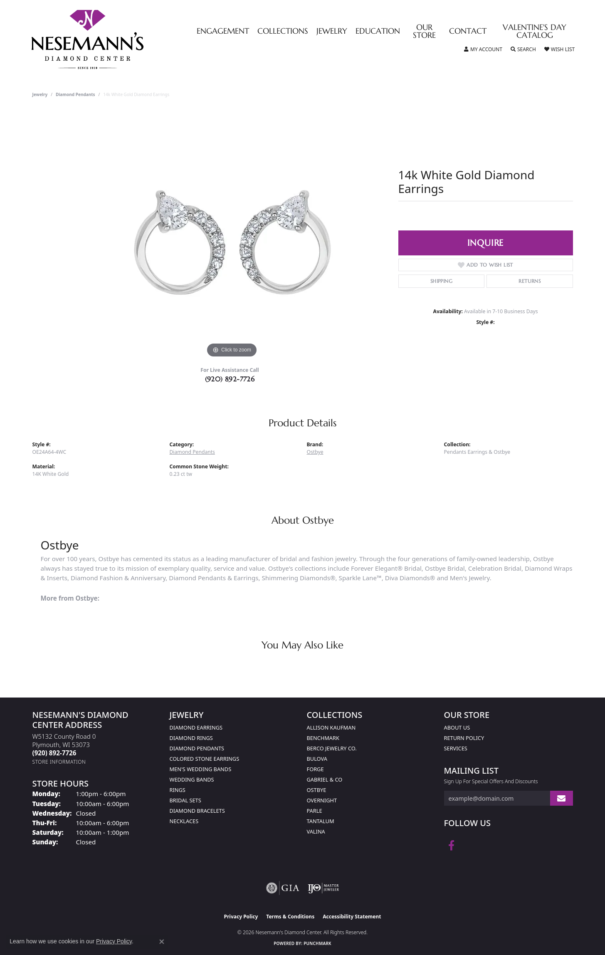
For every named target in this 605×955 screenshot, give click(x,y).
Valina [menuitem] (316, 831)
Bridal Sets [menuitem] (185, 800)
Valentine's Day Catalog (534, 31)
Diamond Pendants (75, 94)
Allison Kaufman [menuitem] (331, 727)
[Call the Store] (54, 753)
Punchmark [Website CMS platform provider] (317, 943)
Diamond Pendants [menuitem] (197, 748)
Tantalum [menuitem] (320, 821)
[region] (232, 235)
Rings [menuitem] (177, 790)
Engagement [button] (223, 31)
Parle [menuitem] (314, 810)
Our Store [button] (424, 31)
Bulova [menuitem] (317, 758)
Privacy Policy (241, 916)
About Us (457, 727)
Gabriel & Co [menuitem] (325, 779)
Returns (530, 281)
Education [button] (378, 31)
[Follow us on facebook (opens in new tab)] (451, 846)
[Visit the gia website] (282, 888)
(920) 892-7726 (230, 379)
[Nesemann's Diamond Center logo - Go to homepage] (113, 39)
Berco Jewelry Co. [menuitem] (332, 748)
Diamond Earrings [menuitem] (196, 727)
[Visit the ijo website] (323, 888)
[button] (483, 49)
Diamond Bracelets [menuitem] (197, 810)
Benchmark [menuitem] (323, 738)
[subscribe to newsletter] (561, 798)
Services (455, 748)
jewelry (40, 94)
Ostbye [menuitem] (316, 790)
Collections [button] (282, 31)
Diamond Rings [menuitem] (191, 738)
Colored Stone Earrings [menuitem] (205, 758)
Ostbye (315, 451)
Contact (467, 31)
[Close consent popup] (161, 941)
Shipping (441, 281)
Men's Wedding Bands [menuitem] (201, 769)
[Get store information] (59, 761)
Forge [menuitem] (315, 769)
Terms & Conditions (290, 916)
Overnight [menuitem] (322, 800)
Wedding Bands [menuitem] (192, 779)
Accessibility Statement (352, 916)
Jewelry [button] (331, 31)
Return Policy (464, 738)
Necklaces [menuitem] (184, 821)
